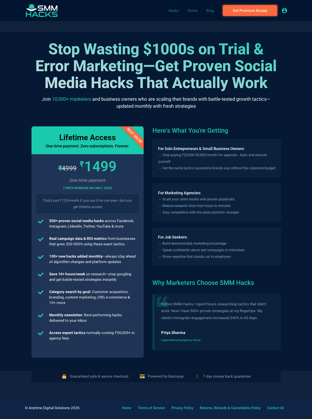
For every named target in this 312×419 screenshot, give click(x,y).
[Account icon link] (284, 10)
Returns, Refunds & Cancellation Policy (218, 408)
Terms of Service (145, 408)
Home (124, 408)
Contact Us (261, 408)
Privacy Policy (174, 408)
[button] (250, 10)
